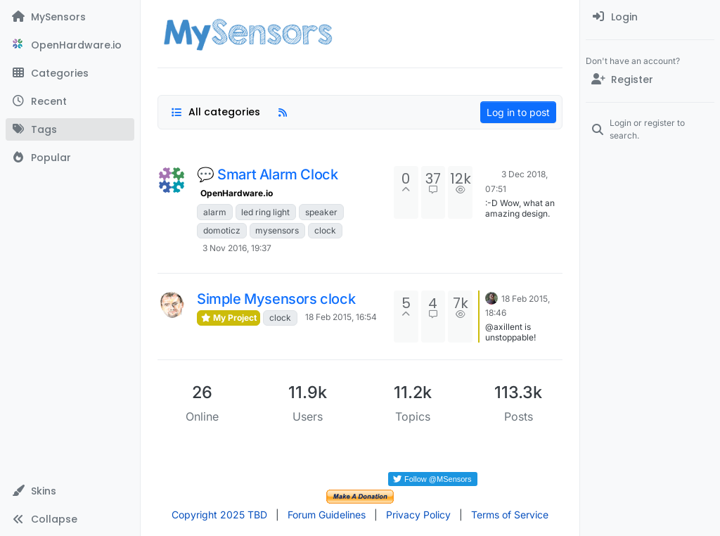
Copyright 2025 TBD (219, 515)
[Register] (650, 79)
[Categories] (70, 73)
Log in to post (518, 112)
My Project (228, 317)
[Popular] (70, 157)
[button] (70, 491)
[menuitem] (650, 17)
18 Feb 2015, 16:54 (341, 317)
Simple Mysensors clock (276, 299)
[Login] (650, 17)
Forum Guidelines (327, 515)
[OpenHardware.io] (70, 45)
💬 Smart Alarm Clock (267, 174)
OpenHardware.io (236, 193)
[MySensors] (70, 17)
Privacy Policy (418, 515)
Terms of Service (509, 515)
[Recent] (70, 101)
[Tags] (70, 129)
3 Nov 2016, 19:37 (236, 248)
